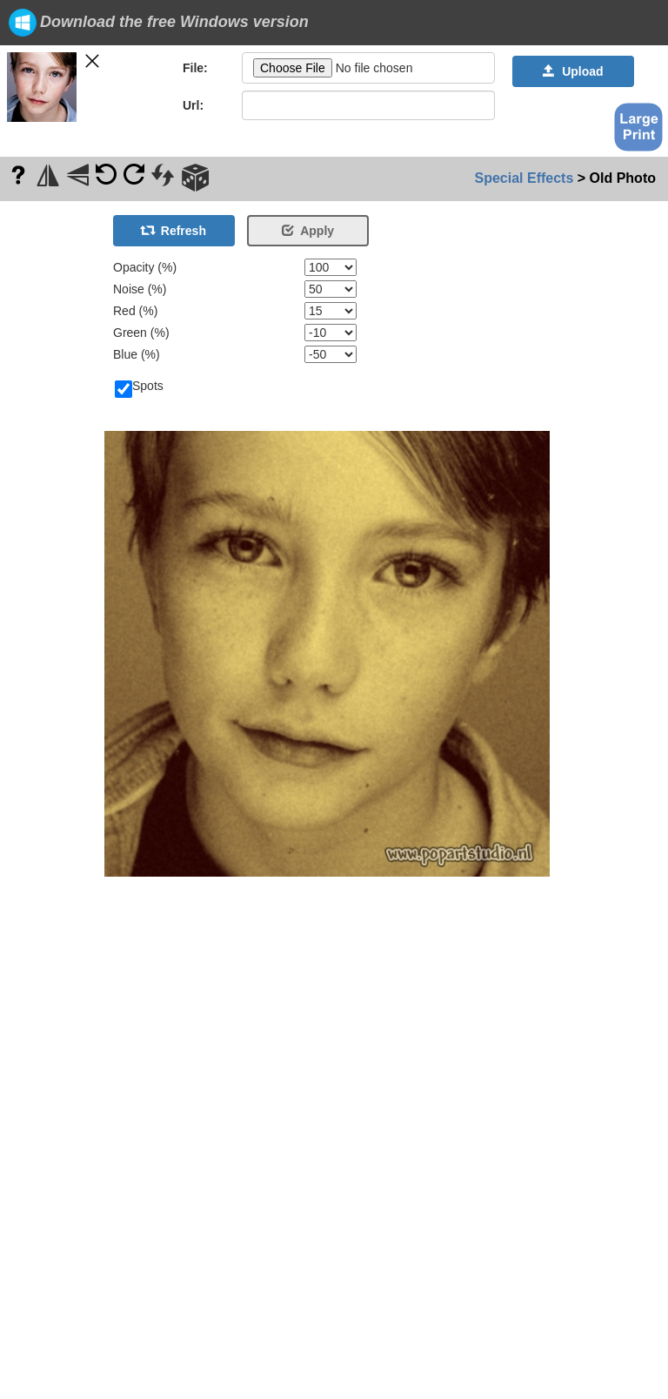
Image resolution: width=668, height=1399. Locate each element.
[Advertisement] (52, 462)
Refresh (174, 231)
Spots (139, 386)
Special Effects (524, 178)
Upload (573, 71)
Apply (308, 231)
